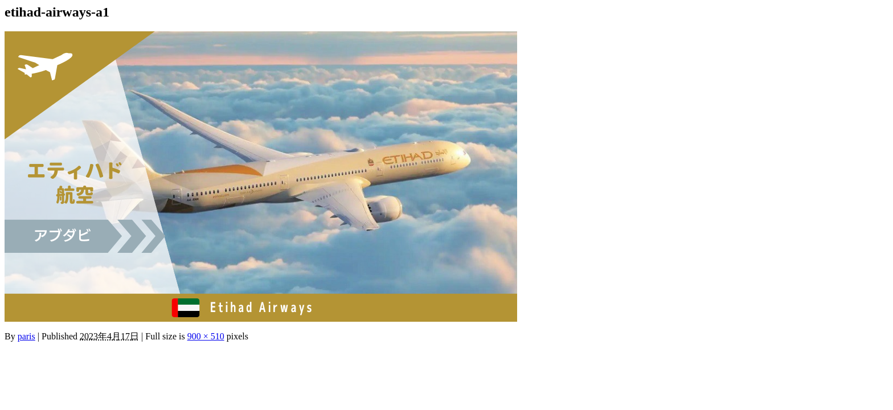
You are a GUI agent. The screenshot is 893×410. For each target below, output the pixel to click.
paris (26, 336)
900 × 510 (205, 336)
